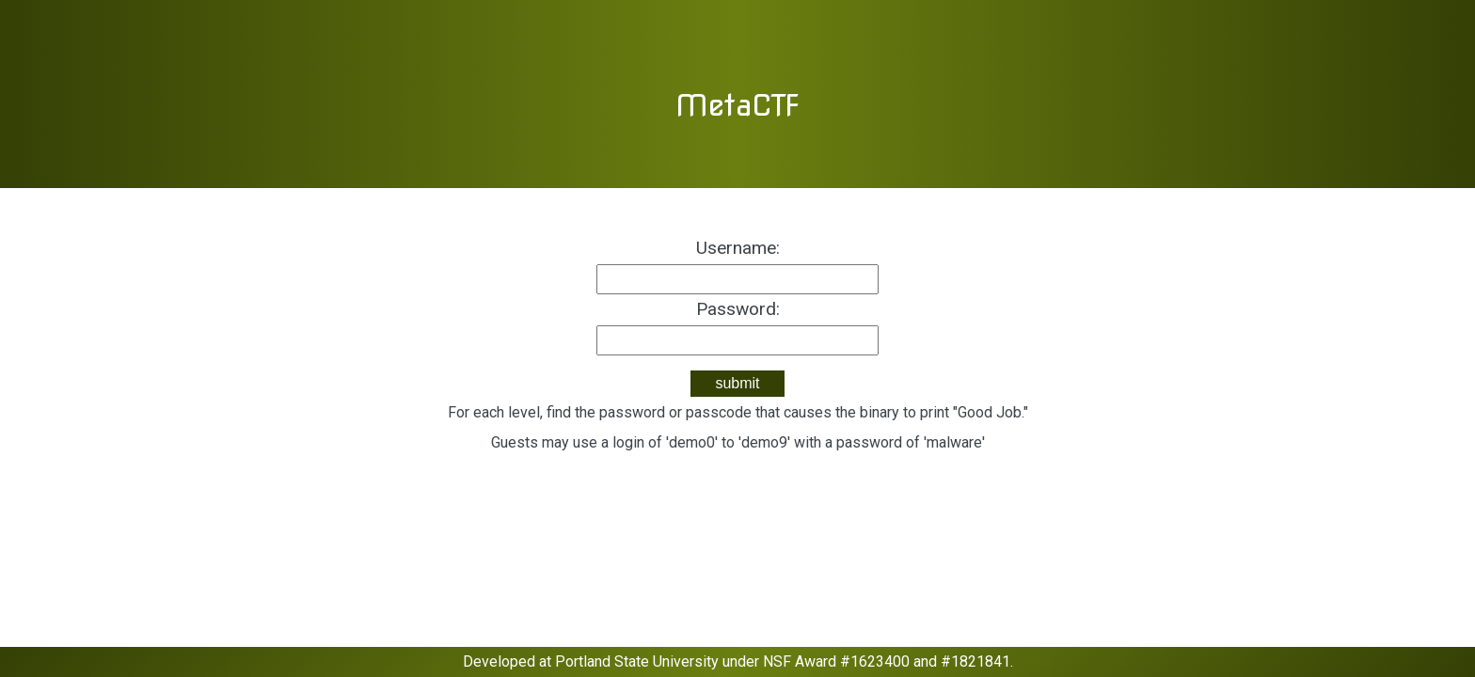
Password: (738, 309)
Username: (738, 248)
